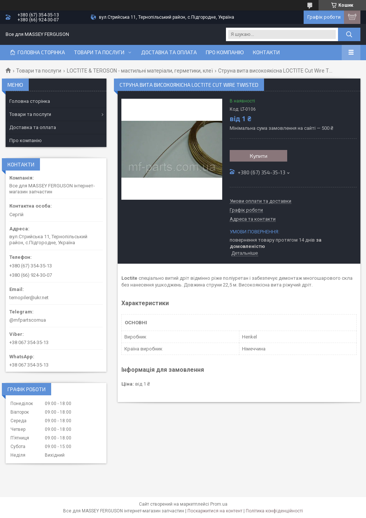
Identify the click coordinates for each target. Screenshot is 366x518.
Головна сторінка (41, 52)
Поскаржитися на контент (214, 511)
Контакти (266, 52)
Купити (258, 156)
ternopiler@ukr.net (29, 297)
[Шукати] (349, 34)
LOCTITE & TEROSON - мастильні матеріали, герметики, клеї (140, 71)
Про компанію (225, 52)
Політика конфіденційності (274, 511)
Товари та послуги (99, 52)
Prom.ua (218, 504)
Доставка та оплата (169, 52)
